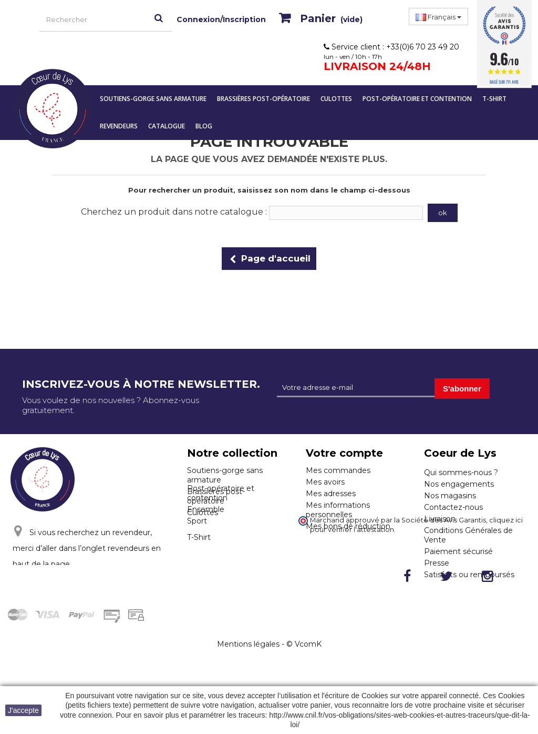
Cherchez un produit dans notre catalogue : (174, 212)
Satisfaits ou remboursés (469, 574)
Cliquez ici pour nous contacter (85, 603)
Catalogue (166, 126)
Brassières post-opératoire (263, 98)
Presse (436, 563)
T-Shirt (494, 98)
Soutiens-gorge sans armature (153, 98)
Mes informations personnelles (338, 509)
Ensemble (205, 550)
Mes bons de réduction (348, 526)
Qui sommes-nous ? (461, 472)
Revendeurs (119, 126)
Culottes (336, 98)
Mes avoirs (325, 482)
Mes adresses (331, 493)
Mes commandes (338, 470)
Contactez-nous (453, 507)
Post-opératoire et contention (417, 98)
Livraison (440, 519)
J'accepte (23, 710)
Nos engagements (459, 484)
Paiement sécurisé (458, 551)
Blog (203, 126)
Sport (197, 561)
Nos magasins (450, 495)
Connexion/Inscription (221, 19)
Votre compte (344, 453)
